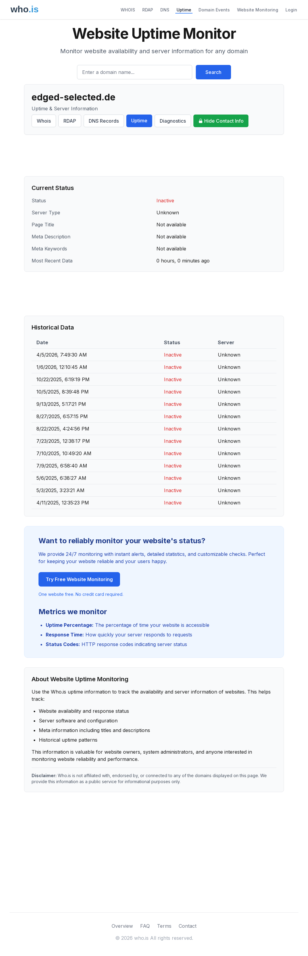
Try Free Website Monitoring (79, 579)
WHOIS (128, 9)
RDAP (147, 9)
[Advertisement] (154, 155)
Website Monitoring (257, 9)
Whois (44, 121)
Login (291, 9)
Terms (164, 926)
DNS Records (104, 121)
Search (213, 72)
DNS (164, 9)
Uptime (184, 9)
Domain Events (214, 9)
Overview (122, 926)
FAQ (145, 926)
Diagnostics (173, 121)
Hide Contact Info (221, 121)
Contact (187, 926)
